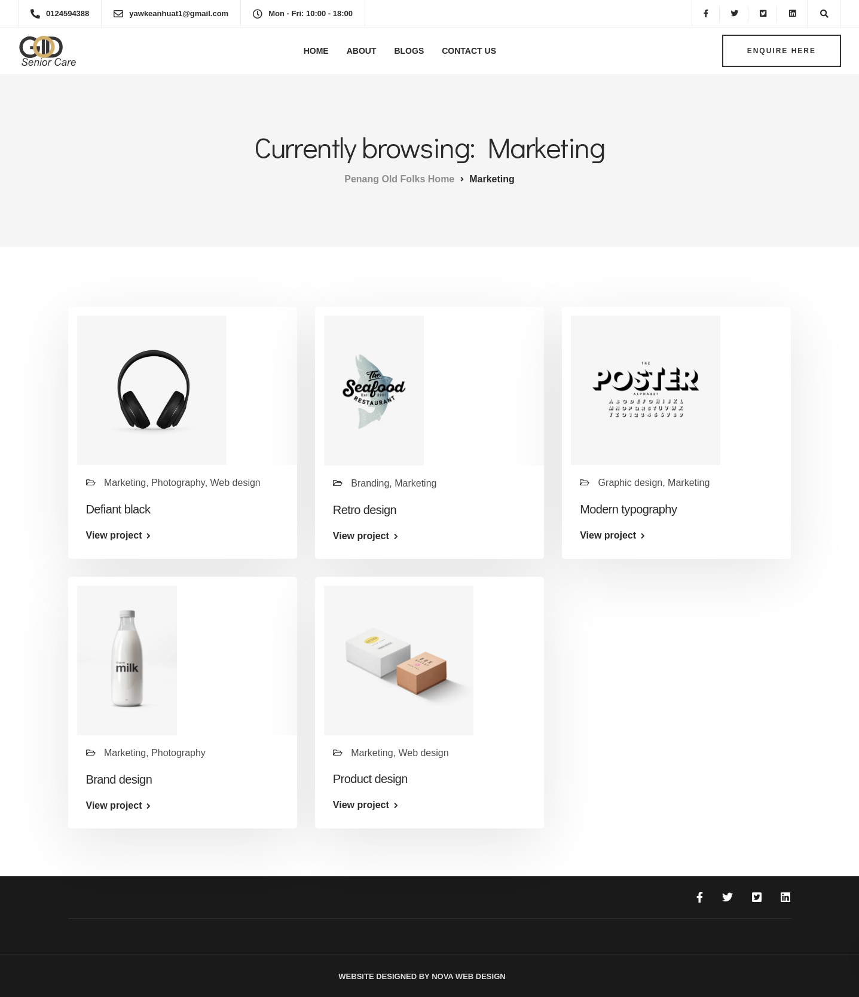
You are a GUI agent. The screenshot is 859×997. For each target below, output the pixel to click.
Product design (370, 778)
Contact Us (469, 51)
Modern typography (628, 509)
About (362, 51)
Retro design (364, 509)
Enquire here (781, 51)
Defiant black (118, 509)
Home (316, 51)
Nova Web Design (468, 976)
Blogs (409, 51)
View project (114, 535)
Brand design (119, 779)
